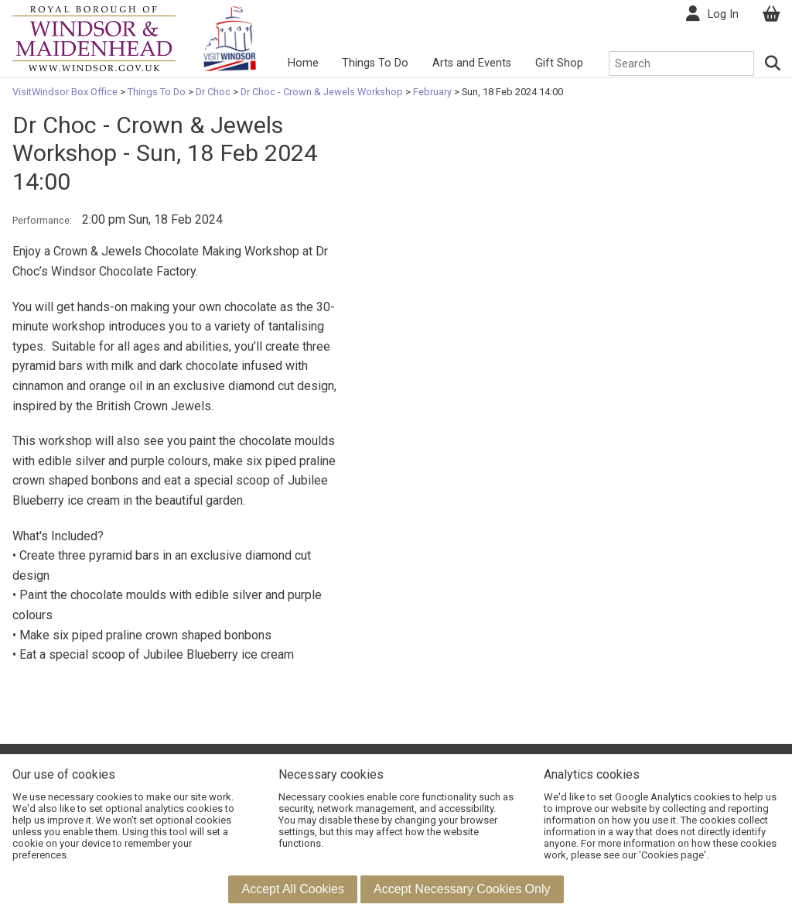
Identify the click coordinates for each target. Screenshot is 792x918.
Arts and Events (471, 63)
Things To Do (375, 63)
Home (303, 63)
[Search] (773, 63)
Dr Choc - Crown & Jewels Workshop (321, 92)
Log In (723, 14)
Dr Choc (213, 92)
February (432, 92)
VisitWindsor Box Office (66, 92)
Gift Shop (559, 63)
